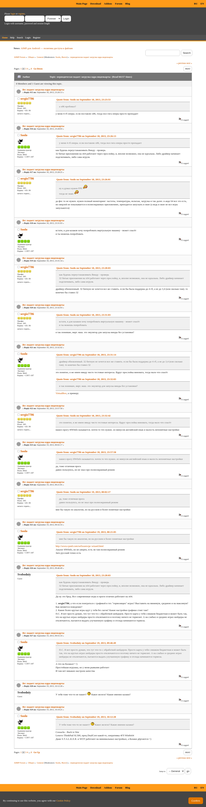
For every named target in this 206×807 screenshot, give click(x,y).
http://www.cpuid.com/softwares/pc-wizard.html (80, 546)
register (21, 13)
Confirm (195, 800)
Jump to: (162, 771)
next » (189, 63)
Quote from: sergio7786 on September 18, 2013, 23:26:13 (86, 136)
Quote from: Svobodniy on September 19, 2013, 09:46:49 (86, 643)
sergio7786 (27, 98)
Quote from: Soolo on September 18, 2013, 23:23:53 (83, 99)
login (13, 13)
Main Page (81, 3)
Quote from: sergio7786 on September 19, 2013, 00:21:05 (86, 532)
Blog (127, 3)
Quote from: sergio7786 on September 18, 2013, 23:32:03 (86, 379)
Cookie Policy (63, 800)
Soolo (57, 57)
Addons (108, 3)
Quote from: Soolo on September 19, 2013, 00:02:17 (83, 492)
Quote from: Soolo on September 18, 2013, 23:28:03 (83, 268)
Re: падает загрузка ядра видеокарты (43, 89)
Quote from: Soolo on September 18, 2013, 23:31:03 (83, 314)
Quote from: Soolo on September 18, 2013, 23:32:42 (83, 415)
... (30, 68)
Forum (118, 3)
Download (95, 3)
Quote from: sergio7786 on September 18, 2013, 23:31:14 (86, 354)
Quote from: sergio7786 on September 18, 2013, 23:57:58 (86, 452)
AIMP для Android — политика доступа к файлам (47, 48)
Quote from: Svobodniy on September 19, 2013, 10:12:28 (86, 716)
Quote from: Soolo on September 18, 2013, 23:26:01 (83, 179)
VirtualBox (61, 393)
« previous (181, 63)
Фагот (64, 57)
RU (195, 3)
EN (202, 3)
